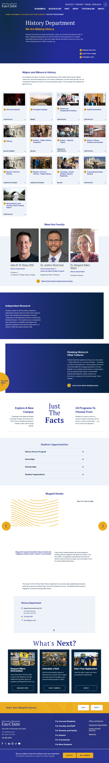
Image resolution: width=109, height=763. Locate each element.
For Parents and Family (66, 730)
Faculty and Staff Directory (94, 729)
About (101, 9)
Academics (40, 9)
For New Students (63, 744)
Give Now (79, 4)
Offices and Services (96, 721)
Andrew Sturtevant (52, 265)
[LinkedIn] (9, 743)
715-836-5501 (28, 616)
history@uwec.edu (30, 620)
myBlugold (96, 4)
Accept (69, 755)
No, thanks (85, 755)
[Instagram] (12, 743)
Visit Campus (54, 688)
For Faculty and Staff (65, 726)
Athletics (69, 4)
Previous (6, 522)
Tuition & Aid (88, 9)
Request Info (22, 688)
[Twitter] (5, 743)
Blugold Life (55, 9)
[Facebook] (54, 630)
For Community (62, 740)
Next (102, 522)
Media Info (92, 734)
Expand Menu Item (46, 9)
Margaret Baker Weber (80, 266)
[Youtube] (19, 743)
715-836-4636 (7, 738)
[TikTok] (16, 743)
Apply (75, 9)
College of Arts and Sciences (33, 14)
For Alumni (60, 735)
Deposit (88, 4)
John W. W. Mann (22, 265)
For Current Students (65, 721)
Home (8, 14)
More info (51, 756)
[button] (105, 4)
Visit (66, 9)
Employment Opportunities (98, 725)
